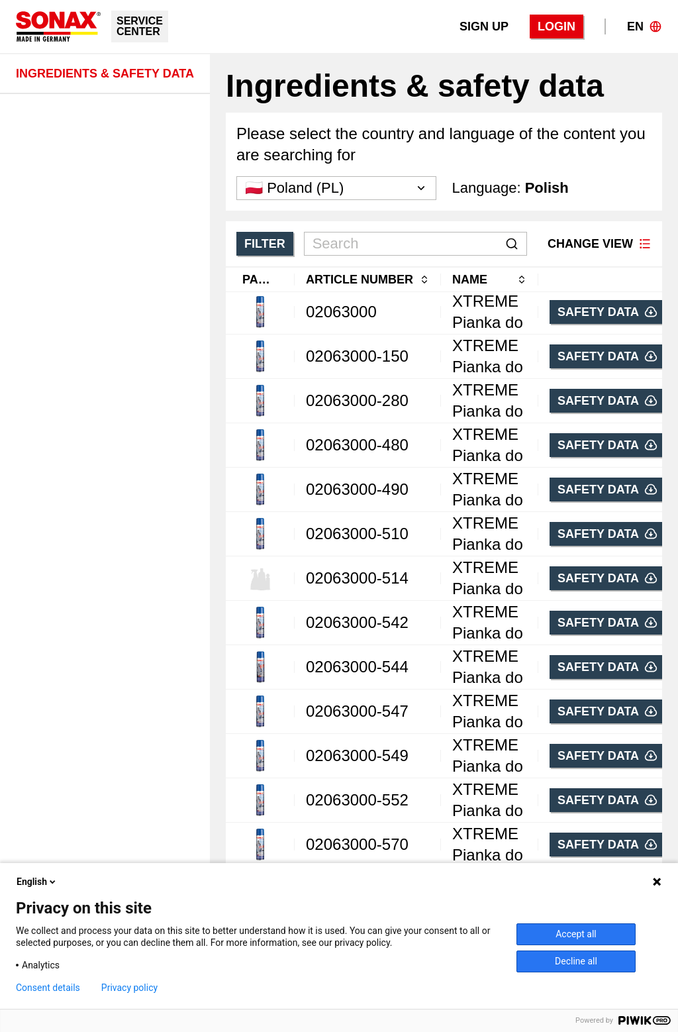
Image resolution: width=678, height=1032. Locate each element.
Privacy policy (129, 987)
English (37, 881)
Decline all (576, 961)
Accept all (576, 934)
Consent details (48, 987)
